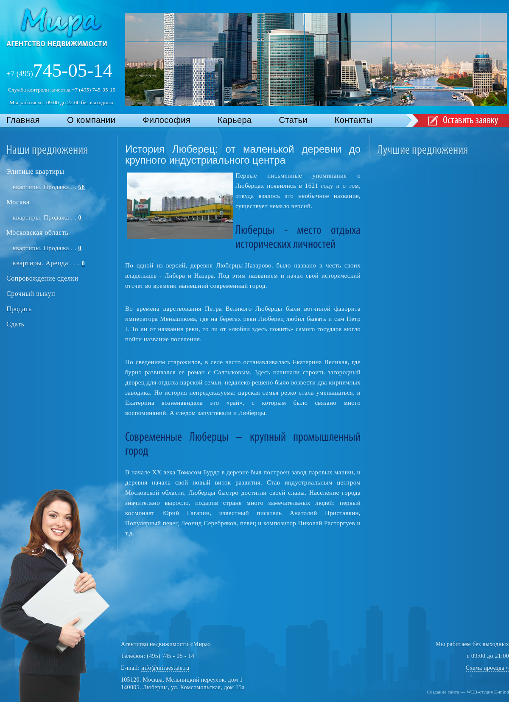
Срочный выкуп (30, 293)
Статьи (293, 120)
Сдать (15, 324)
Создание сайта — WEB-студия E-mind (468, 691)
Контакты (354, 120)
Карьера (235, 120)
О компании (91, 120)
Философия (166, 120)
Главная (23, 120)
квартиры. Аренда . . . (49, 263)
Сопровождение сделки (42, 278)
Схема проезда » (487, 668)
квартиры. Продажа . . (49, 187)
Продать (19, 308)
